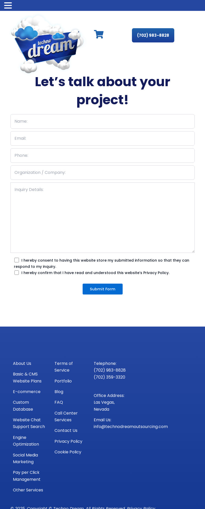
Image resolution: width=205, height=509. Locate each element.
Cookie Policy (67, 452)
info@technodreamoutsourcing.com (131, 427)
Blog (58, 392)
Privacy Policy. (156, 272)
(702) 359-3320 (109, 377)
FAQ (58, 402)
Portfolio (63, 381)
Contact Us (65, 430)
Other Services (28, 490)
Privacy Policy (68, 441)
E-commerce (27, 392)
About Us (22, 363)
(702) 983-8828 (110, 370)
